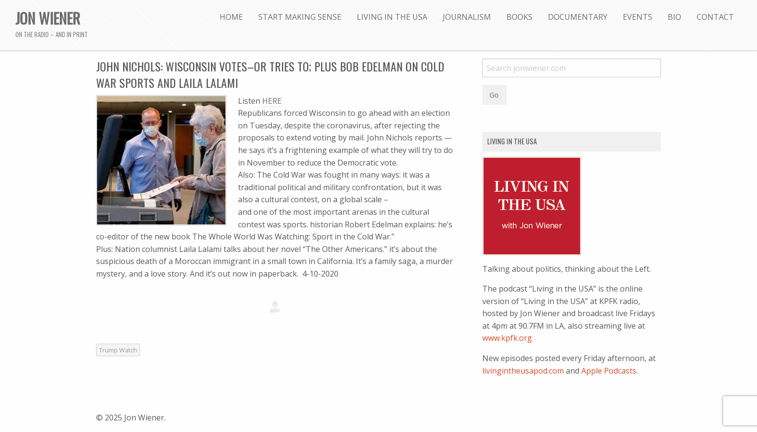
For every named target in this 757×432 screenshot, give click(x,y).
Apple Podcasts (608, 370)
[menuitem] (231, 17)
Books (519, 17)
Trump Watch (118, 350)
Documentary (577, 17)
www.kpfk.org (507, 338)
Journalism (467, 17)
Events (637, 17)
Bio (674, 17)
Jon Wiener (47, 18)
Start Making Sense (299, 17)
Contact (715, 17)
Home (231, 17)
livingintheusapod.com (523, 370)
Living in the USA (392, 17)
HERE (271, 101)
